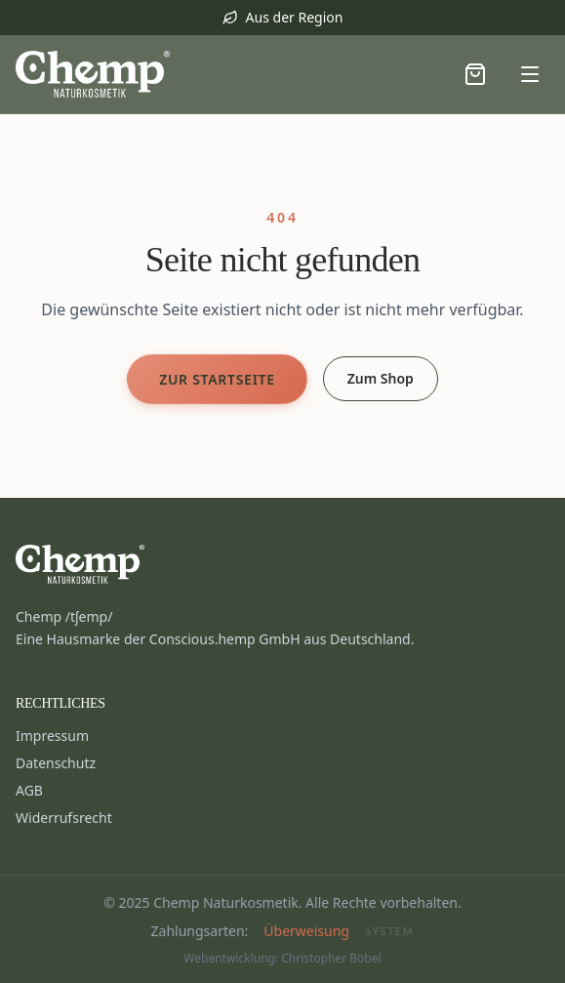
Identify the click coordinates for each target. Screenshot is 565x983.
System (389, 930)
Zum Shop (380, 378)
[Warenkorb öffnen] (475, 74)
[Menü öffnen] (529, 74)
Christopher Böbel (331, 958)
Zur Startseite (217, 379)
